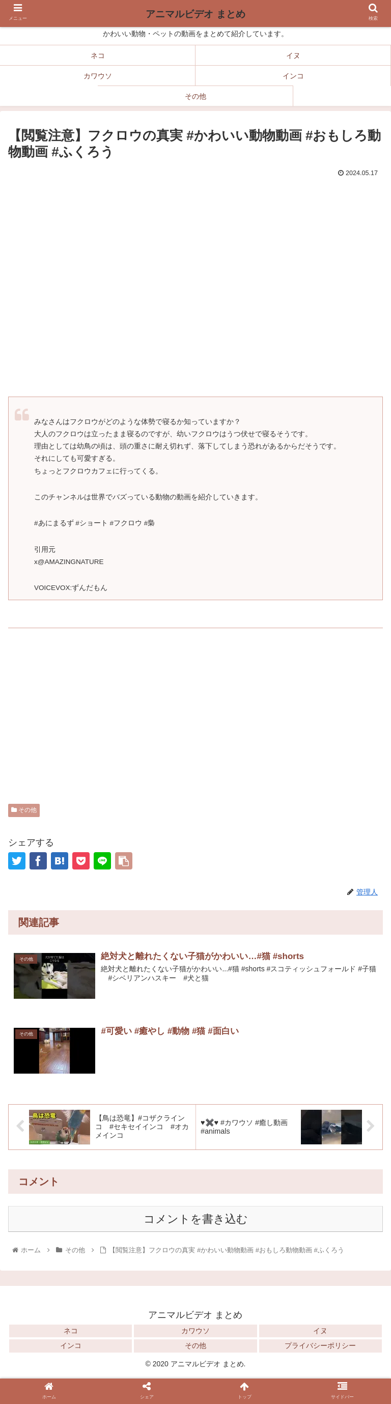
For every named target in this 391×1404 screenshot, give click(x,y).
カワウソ (195, 1331)
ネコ (71, 1331)
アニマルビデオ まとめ (195, 14)
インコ (70, 1345)
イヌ (320, 1331)
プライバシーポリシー (320, 1345)
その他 (24, 809)
